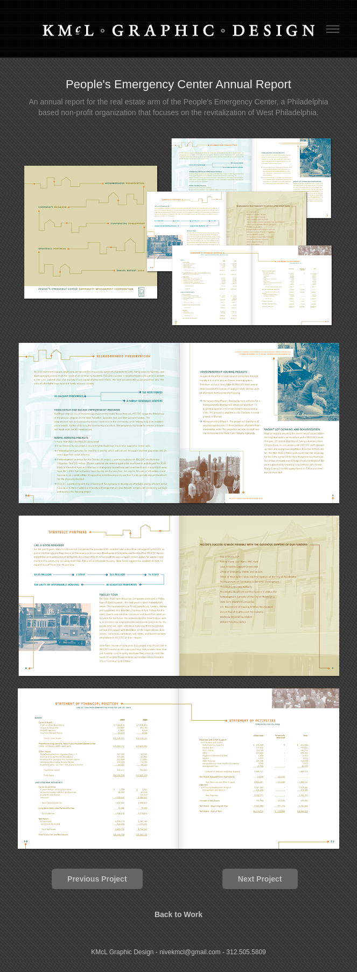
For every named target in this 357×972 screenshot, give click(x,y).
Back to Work (178, 914)
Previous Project (97, 879)
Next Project (260, 879)
